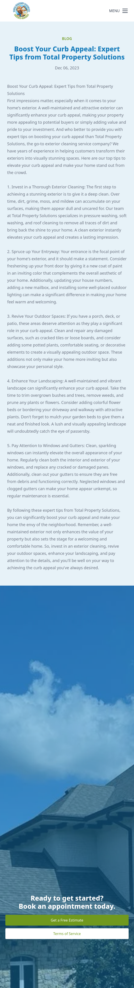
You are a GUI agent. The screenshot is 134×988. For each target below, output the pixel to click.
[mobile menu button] (125, 10)
